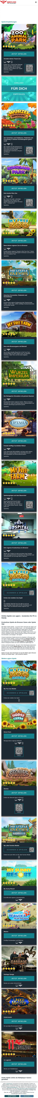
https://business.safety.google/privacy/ (26, 1088)
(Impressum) (9, 1083)
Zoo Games (30, 641)
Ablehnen (27, 1096)
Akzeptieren (12, 1096)
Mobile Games (17, 646)
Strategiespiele (16, 639)
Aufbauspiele (26, 639)
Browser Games (30, 638)
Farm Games (20, 641)
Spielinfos (6, 72)
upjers (8, 2)
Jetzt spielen (19, 54)
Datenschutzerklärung (12, 1087)
